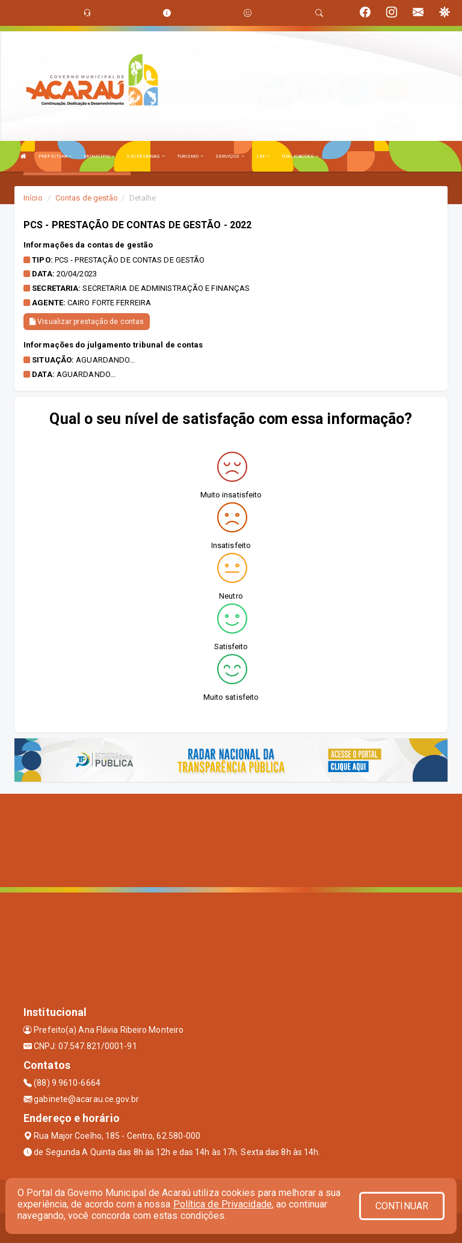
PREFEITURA (55, 156)
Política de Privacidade (222, 1204)
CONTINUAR (401, 1206)
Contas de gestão (87, 197)
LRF (263, 156)
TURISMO (190, 156)
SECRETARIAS (145, 156)
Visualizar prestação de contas (86, 321)
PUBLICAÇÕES (300, 156)
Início (33, 197)
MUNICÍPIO (99, 156)
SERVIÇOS (229, 156)
